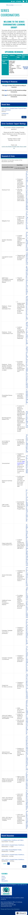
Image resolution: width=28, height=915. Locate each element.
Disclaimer (17, 909)
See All (24, 117)
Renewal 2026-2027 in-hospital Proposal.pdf (27, 800)
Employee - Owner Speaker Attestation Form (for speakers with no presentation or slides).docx (27, 367)
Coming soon (5, 113)
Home (3, 876)
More (24, 866)
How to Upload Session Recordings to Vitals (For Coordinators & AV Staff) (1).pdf (27, 752)
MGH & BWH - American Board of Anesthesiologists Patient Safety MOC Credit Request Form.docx (27, 545)
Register (19, 1)
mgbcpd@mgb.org (22, 884)
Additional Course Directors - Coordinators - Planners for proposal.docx (27, 602)
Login (13, 1)
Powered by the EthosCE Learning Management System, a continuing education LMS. (21, 913)
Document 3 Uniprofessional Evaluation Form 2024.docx (27, 659)
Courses (3, 878)
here (6, 85)
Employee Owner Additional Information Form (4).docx (27, 308)
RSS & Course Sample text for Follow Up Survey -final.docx (27, 686)
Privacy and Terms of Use (7, 909)
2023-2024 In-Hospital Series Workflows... (13, 845)
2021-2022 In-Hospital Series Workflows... (13, 859)
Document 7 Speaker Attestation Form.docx (27, 241)
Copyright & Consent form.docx (27, 258)
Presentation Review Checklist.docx (27, 396)
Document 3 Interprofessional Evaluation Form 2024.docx (27, 632)
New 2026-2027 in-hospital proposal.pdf (27, 820)
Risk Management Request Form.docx (27, 419)
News (3, 879)
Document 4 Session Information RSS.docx (27, 576)
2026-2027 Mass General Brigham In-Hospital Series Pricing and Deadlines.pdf (27, 717)
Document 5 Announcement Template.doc (27, 464)
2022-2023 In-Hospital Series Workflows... (13, 854)
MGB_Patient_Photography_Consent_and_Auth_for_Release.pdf (27, 280)
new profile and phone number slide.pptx (27, 780)
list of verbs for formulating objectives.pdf (27, 443)
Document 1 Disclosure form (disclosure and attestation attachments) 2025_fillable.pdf (27, 190)
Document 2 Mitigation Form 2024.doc (27, 220)
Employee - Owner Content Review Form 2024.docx (27, 333)
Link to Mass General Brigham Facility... (12, 849)
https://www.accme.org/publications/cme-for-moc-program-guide (27, 505)
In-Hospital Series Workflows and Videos (13, 840)
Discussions (4, 881)
